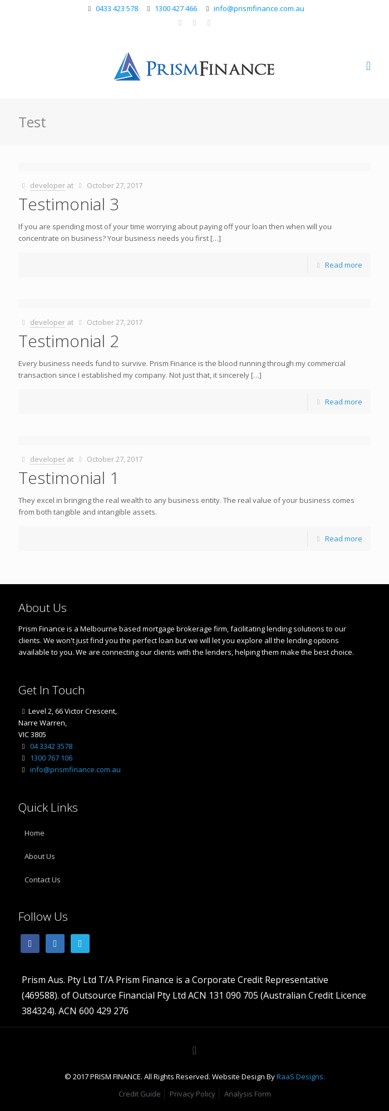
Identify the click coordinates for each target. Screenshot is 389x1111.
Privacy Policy (192, 1094)
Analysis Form (247, 1094)
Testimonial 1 (68, 477)
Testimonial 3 (68, 203)
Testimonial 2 (68, 340)
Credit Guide (140, 1094)
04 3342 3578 (51, 746)
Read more (343, 265)
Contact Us (42, 880)
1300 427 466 (176, 8)
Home (34, 833)
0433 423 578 (117, 8)
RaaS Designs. (301, 1077)
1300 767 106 (51, 758)
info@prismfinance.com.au (259, 8)
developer (47, 185)
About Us (39, 856)
